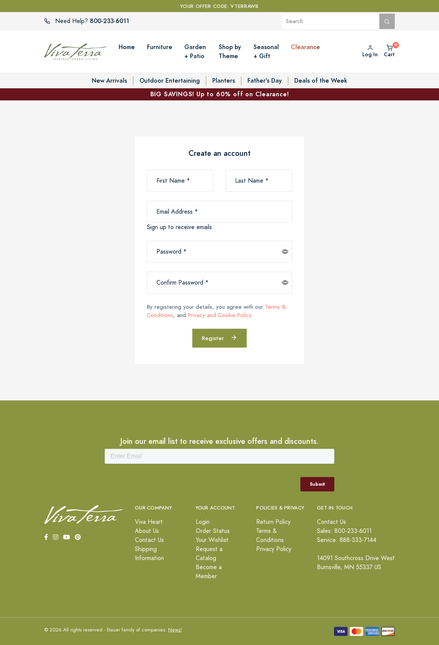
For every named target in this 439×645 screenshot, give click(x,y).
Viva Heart (149, 522)
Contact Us (149, 540)
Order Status (213, 531)
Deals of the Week (320, 80)
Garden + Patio (195, 51)
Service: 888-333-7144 (346, 540)
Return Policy (273, 522)
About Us (147, 531)
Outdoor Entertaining (169, 80)
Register (219, 338)
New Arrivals (109, 80)
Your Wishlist (212, 540)
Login (203, 522)
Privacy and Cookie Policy (219, 315)
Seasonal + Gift (266, 51)
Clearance (305, 47)
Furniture (159, 47)
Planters (223, 80)
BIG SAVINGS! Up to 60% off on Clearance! (219, 94)
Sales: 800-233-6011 (344, 531)
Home (127, 47)
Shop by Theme (230, 51)
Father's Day (264, 80)
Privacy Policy (273, 549)
